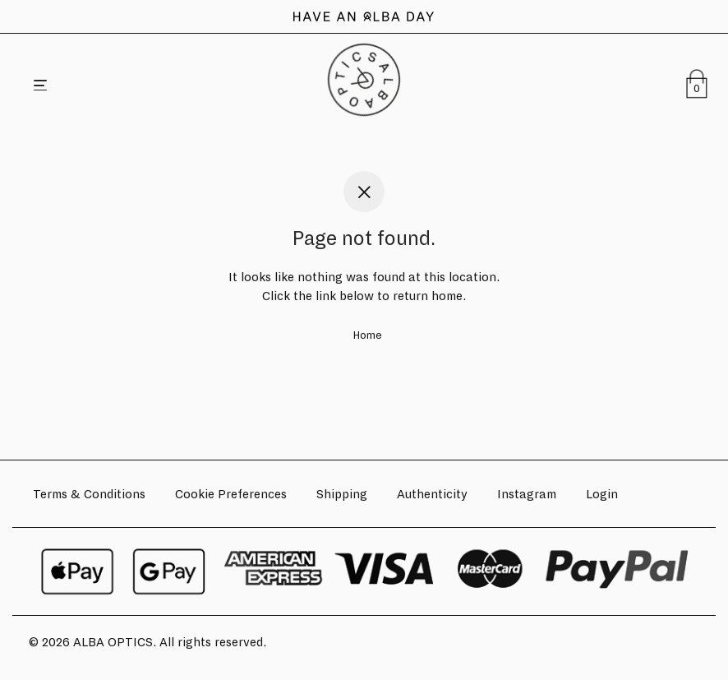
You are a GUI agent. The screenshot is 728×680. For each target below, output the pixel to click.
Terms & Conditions (89, 494)
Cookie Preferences (231, 494)
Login (602, 494)
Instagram (526, 494)
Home (367, 335)
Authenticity (432, 494)
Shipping (341, 494)
